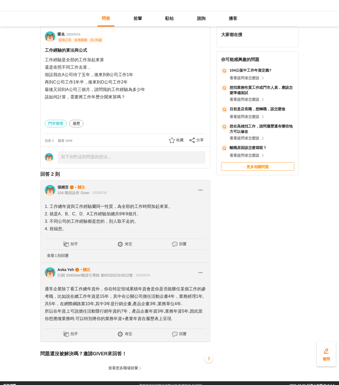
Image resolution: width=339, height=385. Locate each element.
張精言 (63, 187)
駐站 (169, 18)
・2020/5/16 (98, 193)
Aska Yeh (65, 270)
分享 (200, 140)
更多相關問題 (258, 167)
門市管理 (55, 123)
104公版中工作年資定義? (250, 70)
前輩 (137, 18)
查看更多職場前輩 (123, 368)
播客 (233, 18)
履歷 (76, 123)
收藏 (180, 140)
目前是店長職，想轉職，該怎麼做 (257, 109)
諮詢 (201, 18)
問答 (106, 18)
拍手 (74, 244)
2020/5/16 (73, 34)
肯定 (128, 244)
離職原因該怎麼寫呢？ (248, 148)
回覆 (182, 244)
